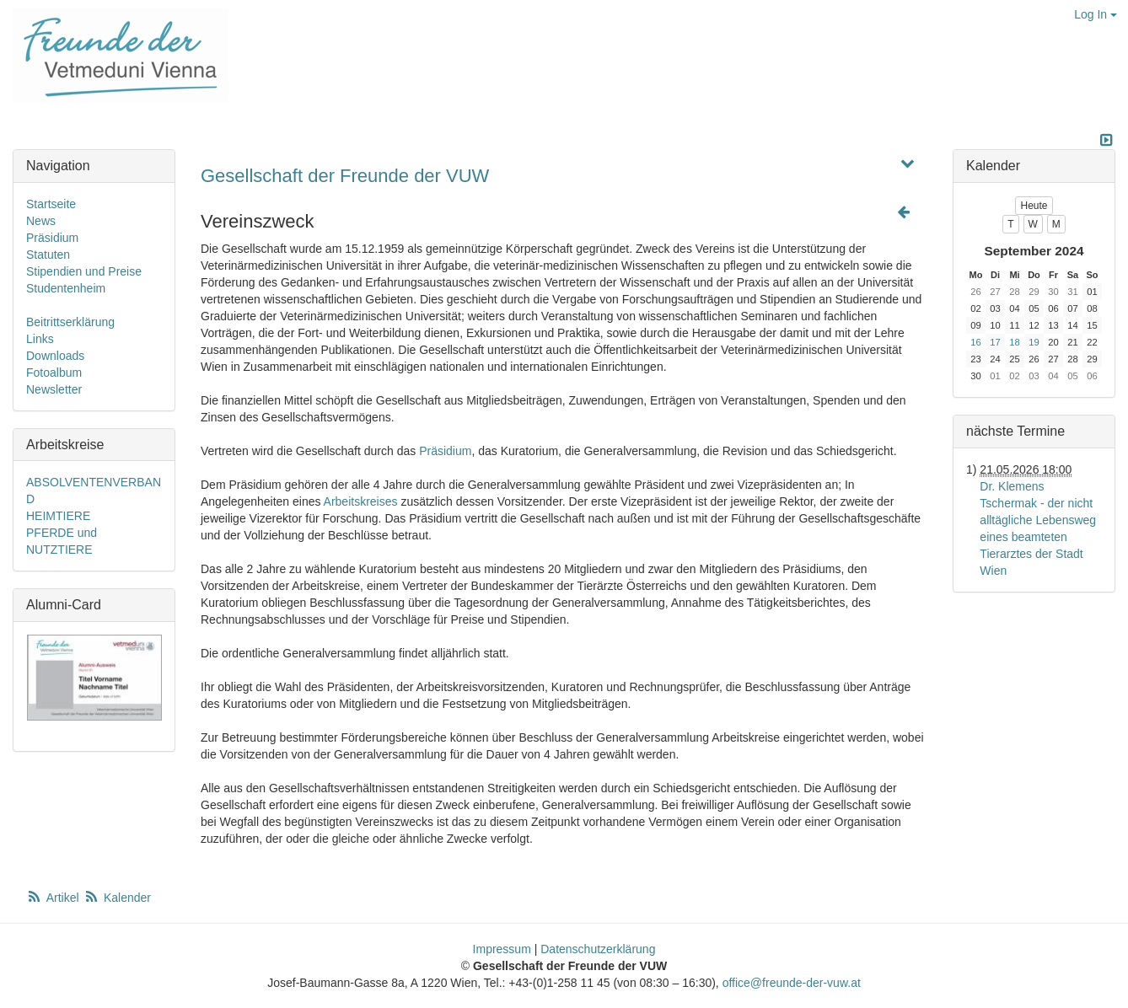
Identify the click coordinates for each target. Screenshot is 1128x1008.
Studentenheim (65, 288)
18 (1014, 342)
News (41, 221)
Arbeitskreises (361, 501)
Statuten (48, 254)
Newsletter (54, 389)
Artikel (54, 897)
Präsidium (445, 451)
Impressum (502, 949)
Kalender (117, 897)
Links (40, 339)
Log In (1095, 14)
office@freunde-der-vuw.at (791, 982)
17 (995, 342)
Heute (1033, 206)
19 (1034, 342)
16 (975, 342)
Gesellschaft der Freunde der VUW (345, 175)
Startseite (51, 204)
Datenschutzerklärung (597, 949)
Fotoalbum (54, 372)
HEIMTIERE (58, 516)
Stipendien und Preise (84, 271)
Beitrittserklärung (70, 322)
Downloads (55, 355)
